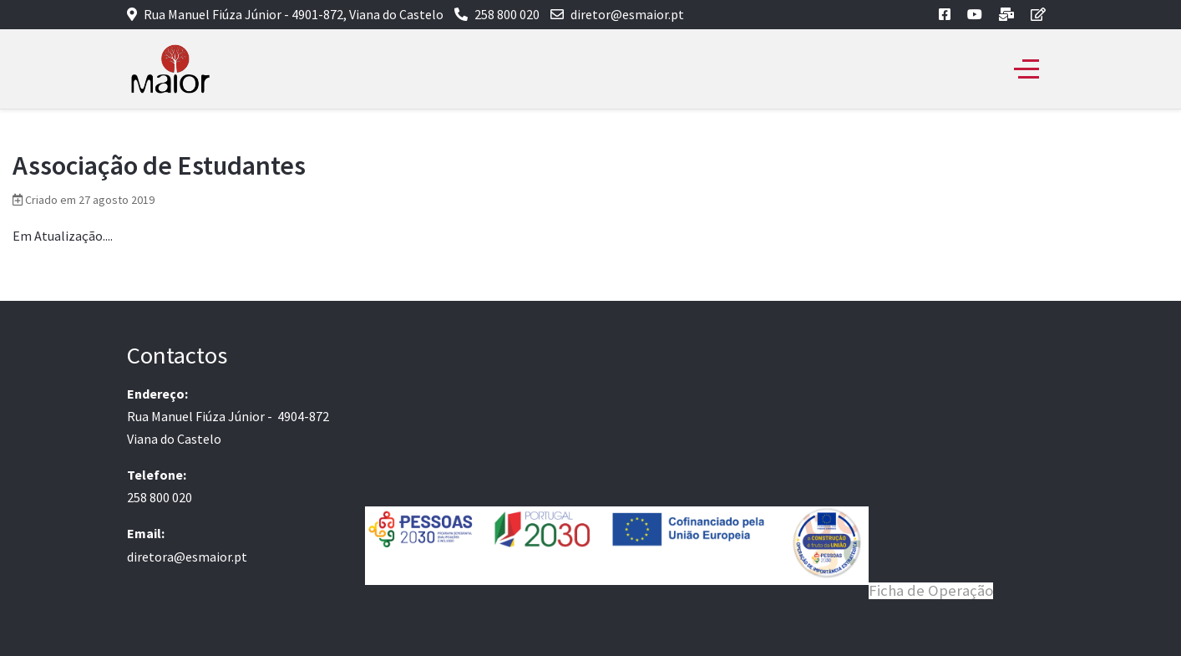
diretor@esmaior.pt (627, 14)
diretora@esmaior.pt (187, 556)
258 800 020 (507, 14)
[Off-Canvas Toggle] (1026, 69)
